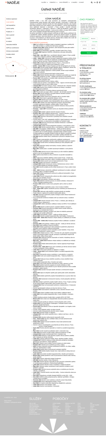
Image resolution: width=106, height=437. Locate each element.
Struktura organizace (11, 19)
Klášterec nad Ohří (70, 403)
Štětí (91, 403)
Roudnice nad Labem (81, 408)
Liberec (67, 405)
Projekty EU (10, 31)
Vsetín (91, 408)
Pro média (9, 57)
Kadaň (54, 414)
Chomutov (55, 411)
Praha (79, 406)
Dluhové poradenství (34, 414)
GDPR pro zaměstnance (12, 47)
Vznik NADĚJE (63, 13)
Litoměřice (68, 406)
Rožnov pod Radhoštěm (81, 411)
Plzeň (79, 405)
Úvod (40, 13)
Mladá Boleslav (69, 411)
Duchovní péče (33, 412)
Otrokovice (68, 414)
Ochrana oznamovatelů (12, 51)
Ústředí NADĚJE (54, 13)
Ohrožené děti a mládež (35, 409)
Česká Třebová (57, 409)
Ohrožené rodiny (33, 408)
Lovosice (67, 409)
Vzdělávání (32, 411)
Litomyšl (67, 408)
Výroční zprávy (10, 28)
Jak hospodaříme (10, 25)
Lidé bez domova (33, 405)
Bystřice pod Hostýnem (56, 407)
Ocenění (8, 38)
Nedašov (67, 412)
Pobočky (46, 13)
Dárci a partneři (10, 35)
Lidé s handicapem (34, 406)
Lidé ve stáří (32, 403)
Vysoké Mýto (93, 409)
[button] (91, 2)
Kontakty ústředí (10, 54)
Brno (54, 405)
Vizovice (92, 406)
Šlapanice (80, 414)
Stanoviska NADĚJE (11, 44)
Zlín (91, 411)
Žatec (91, 412)
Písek (79, 403)
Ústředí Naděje (56, 403)
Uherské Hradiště (94, 405)
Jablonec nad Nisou (58, 412)
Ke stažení (9, 41)
